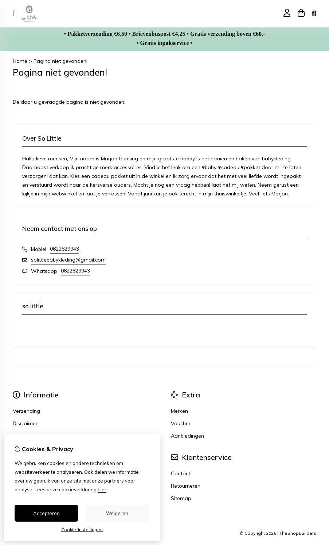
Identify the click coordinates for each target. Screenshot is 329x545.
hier (102, 489)
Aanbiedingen (187, 435)
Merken (179, 411)
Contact (180, 473)
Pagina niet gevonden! (60, 61)
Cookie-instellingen (82, 529)
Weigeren (117, 513)
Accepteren (46, 513)
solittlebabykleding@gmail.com (68, 259)
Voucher (181, 423)
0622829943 (64, 248)
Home (20, 61)
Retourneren (185, 486)
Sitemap (181, 498)
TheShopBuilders (297, 533)
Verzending (26, 411)
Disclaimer (25, 423)
